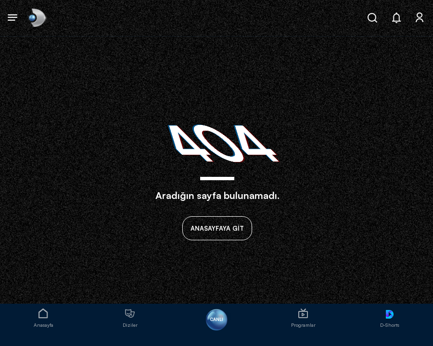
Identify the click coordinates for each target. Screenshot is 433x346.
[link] (36, 18)
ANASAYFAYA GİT (217, 228)
